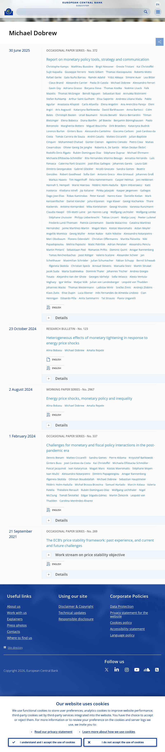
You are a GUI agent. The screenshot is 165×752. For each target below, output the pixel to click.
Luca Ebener (85, 292)
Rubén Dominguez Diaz (87, 152)
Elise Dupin (68, 292)
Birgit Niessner (105, 66)
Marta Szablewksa (72, 271)
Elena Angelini (109, 104)
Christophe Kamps (57, 66)
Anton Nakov (95, 233)
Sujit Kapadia (54, 72)
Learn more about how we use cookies (108, 732)
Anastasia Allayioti (68, 104)
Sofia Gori (89, 174)
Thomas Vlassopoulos (119, 72)
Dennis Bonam (55, 457)
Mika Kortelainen (97, 206)
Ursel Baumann (88, 115)
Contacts (13, 631)
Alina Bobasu (54, 350)
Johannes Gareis (122, 163)
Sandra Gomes (125, 169)
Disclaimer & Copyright (76, 606)
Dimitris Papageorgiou (105, 473)
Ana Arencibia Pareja (133, 104)
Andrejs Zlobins (143, 287)
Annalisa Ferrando (136, 158)
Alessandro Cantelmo (98, 131)
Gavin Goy (55, 88)
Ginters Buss (74, 131)
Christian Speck (80, 266)
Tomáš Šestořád (69, 495)
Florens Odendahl (78, 239)
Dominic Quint (118, 249)
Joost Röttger (86, 255)
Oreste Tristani (125, 66)
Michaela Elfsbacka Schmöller (130, 463)
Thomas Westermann (81, 287)
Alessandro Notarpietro (138, 233)
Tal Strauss (108, 298)
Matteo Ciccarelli (116, 136)
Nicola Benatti (108, 115)
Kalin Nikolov (113, 233)
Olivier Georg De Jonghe (77, 147)
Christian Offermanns (105, 239)
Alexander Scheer (127, 255)
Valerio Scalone (105, 255)
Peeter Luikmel (147, 217)
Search (146, 12)
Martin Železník (118, 495)
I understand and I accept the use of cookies (47, 742)
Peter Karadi (97, 196)
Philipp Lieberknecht (87, 217)
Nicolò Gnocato (105, 169)
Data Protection (122, 606)
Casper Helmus (124, 179)
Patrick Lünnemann (91, 222)
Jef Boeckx (105, 120)
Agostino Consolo (116, 142)
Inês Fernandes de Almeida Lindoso (116, 292)
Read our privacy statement (53, 732)
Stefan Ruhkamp (56, 99)
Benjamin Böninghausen (128, 120)
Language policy (122, 635)
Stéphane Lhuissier (60, 217)
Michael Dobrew (120, 82)
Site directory (15, 647)
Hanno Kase (114, 196)
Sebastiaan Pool (76, 249)
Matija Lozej (128, 217)
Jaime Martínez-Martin (75, 228)
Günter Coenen (94, 142)
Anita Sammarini (89, 298)
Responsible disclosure (76, 619)
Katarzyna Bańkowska (87, 109)
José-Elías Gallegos (99, 163)
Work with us (17, 613)
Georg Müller (77, 233)
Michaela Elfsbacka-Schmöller (64, 158)
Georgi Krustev (118, 206)
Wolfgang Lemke (146, 212)
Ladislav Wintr (104, 287)
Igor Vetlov (65, 282)
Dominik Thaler (95, 271)
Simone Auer (133, 77)
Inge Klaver (113, 201)
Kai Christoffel (145, 66)
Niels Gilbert (95, 72)
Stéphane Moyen (142, 468)
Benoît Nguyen (91, 93)
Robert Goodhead (70, 174)
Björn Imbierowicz (131, 185)
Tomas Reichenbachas (62, 255)
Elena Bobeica (69, 120)
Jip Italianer (87, 190)
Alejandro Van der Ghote (71, 276)
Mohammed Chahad (70, 142)
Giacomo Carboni (123, 131)
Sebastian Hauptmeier (132, 479)
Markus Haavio (58, 179)
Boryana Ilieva (92, 88)
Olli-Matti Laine (76, 212)
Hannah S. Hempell (57, 185)
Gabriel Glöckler (83, 169)
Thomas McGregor (69, 93)
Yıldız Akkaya (115, 77)
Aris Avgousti (63, 109)
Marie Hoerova (81, 185)
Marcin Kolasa (136, 484)
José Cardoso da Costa (77, 463)
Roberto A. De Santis (107, 147)
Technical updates (72, 613)
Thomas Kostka (113, 88)
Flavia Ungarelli (126, 298)
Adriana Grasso (72, 88)
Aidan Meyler (142, 228)
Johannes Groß (145, 174)
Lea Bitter (149, 77)
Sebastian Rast (112, 93)
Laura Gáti (141, 163)
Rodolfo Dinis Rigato (58, 152)
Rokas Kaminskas (77, 196)
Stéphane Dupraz (114, 152)
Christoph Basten (65, 115)
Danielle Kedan (133, 196)
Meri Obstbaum (55, 239)
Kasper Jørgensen (127, 190)
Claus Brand (56, 82)
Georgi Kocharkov (133, 201)
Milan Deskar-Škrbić (134, 147)
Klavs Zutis (52, 292)
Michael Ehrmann (138, 152)
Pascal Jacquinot (56, 468)
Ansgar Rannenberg (142, 249)
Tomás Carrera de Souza (70, 136)
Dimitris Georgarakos (59, 169)
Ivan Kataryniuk (77, 468)
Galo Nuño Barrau (75, 77)
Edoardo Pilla (68, 298)
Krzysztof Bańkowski (141, 457)
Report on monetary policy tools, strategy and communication (97, 59)
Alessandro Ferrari (144, 82)
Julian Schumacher (102, 260)
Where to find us (19, 638)
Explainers (15, 619)
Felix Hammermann (101, 179)
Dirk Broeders (117, 125)
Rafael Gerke (54, 77)
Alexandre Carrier (76, 82)
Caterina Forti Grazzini (72, 163)
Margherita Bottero (72, 125)
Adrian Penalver (117, 244)
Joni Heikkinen (144, 179)
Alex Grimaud (125, 174)
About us (13, 606)
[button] (157, 4)
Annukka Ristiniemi (134, 93)
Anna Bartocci (135, 109)
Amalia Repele (95, 350)
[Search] (80, 12)
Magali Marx (99, 228)
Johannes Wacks (56, 287)
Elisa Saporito (105, 99)
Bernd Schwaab (145, 260)
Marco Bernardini (130, 115)
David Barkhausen (113, 109)
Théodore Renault (67, 490)
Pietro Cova (136, 142)
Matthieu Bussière (82, 66)
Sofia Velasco (119, 276)
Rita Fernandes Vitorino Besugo (103, 158)
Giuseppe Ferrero (75, 72)
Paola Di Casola (99, 82)
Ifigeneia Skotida (59, 266)
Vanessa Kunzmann (142, 206)
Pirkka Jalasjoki (105, 190)
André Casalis (95, 136)
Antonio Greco (106, 174)
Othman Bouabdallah (81, 479)
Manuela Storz (122, 266)
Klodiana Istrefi (68, 190)
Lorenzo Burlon (55, 131)
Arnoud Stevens (101, 266)
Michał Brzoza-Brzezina (89, 484)
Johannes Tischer (117, 271)
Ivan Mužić (52, 473)
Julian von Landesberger (104, 282)
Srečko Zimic (123, 287)
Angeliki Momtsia (56, 233)
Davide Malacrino (116, 222)
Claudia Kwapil (55, 212)
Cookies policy (121, 622)
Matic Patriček (96, 244)
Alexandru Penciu (139, 244)
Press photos (17, 625)
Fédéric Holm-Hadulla (105, 185)
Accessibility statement (127, 629)
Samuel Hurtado (115, 484)
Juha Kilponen (95, 201)
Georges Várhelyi (99, 276)
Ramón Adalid (96, 77)
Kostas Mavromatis (120, 228)
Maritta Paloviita (130, 239)
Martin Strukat (142, 266)
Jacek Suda (52, 271)
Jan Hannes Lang (98, 212)
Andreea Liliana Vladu (129, 99)
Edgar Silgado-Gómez (94, 495)
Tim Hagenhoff (78, 179)
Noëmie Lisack (133, 88)
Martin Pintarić (55, 249)
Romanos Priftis (97, 249)
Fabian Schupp (125, 260)
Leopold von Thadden (135, 282)
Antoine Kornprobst (72, 206)
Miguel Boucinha (96, 125)
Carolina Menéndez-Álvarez (76, 500)
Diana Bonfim (88, 120)
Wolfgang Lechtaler (122, 212)
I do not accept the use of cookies (123, 742)
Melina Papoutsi (76, 244)
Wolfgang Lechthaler (124, 490)
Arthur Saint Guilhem (81, 99)
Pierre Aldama (117, 457)
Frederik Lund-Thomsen (63, 222)
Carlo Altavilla (90, 104)
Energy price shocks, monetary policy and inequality (89, 398)
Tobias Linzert (110, 217)
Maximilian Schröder (75, 260)
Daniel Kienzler (76, 201)
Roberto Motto (143, 72)
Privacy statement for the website (129, 614)
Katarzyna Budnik (138, 125)
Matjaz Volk (80, 282)
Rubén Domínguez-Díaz (95, 490)
